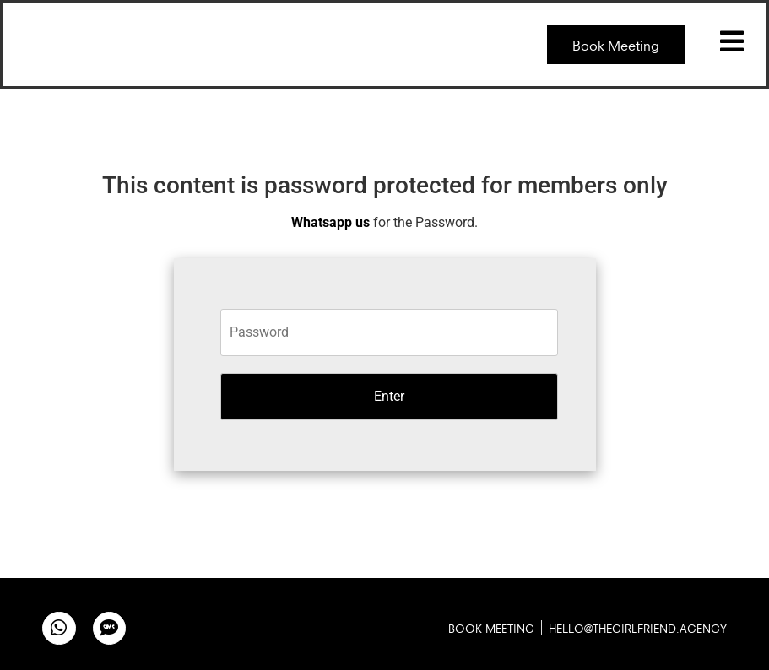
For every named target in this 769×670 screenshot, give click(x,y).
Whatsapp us (330, 222)
